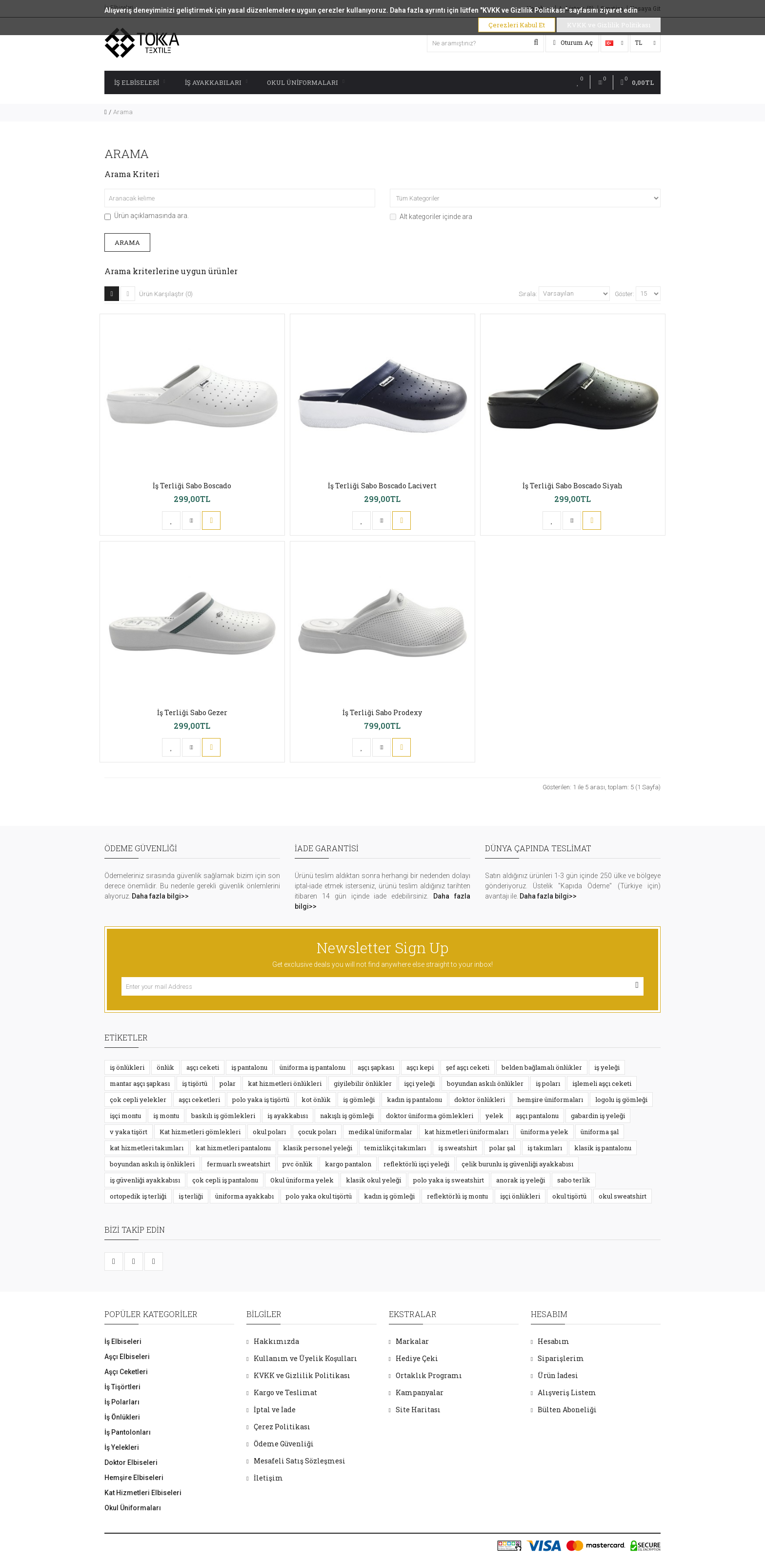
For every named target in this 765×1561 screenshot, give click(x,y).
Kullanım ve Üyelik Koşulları (305, 1358)
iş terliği (191, 1196)
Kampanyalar (419, 1392)
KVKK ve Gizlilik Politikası (302, 1375)
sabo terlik (573, 1180)
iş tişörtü (194, 1083)
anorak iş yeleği (520, 1180)
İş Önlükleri (122, 1417)
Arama (123, 112)
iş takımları (544, 1147)
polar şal (502, 1147)
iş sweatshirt (457, 1147)
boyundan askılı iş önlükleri (152, 1164)
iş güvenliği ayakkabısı (145, 1180)
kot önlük (316, 1099)
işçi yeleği (419, 1083)
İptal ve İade (275, 1409)
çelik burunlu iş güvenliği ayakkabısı (517, 1164)
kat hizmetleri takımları (146, 1147)
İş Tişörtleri (122, 1387)
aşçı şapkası (376, 1067)
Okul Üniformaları (305, 82)
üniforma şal (600, 1131)
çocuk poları (317, 1131)
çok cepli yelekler (138, 1099)
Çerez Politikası (282, 1426)
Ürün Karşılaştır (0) (166, 294)
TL (645, 42)
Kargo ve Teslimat (285, 1392)
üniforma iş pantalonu (312, 1067)
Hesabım (553, 1341)
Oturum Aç (573, 42)
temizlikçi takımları (395, 1147)
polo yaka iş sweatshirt (448, 1180)
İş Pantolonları (127, 1432)
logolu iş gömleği (621, 1099)
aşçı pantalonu (537, 1115)
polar (228, 1083)
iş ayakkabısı (287, 1115)
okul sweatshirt (622, 1196)
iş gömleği (359, 1099)
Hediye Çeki (417, 1358)
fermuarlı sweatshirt (238, 1164)
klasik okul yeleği (373, 1180)
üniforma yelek (544, 1131)
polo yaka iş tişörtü (260, 1099)
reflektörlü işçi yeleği (416, 1164)
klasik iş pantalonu (602, 1147)
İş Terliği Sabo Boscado (192, 485)
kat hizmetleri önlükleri (285, 1083)
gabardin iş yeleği (598, 1115)
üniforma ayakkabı (244, 1196)
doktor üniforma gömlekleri (429, 1115)
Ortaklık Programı (429, 1375)
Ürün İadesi (558, 1375)
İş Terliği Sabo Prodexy (382, 712)
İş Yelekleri (121, 1447)
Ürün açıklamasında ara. (146, 216)
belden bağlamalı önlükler (542, 1067)
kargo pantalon (348, 1164)
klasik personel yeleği (317, 1147)
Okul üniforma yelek (302, 1180)
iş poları (548, 1083)
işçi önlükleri (520, 1196)
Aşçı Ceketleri (126, 1372)
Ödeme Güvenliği (284, 1443)
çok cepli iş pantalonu (225, 1180)
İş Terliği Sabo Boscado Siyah (573, 485)
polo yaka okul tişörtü (319, 1196)
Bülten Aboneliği (567, 1409)
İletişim (268, 1477)
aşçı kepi (420, 1067)
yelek (494, 1115)
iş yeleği (607, 1067)
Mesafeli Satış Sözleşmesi (299, 1460)
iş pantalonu (249, 1067)
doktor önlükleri (479, 1099)
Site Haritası (418, 1409)
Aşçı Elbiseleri (127, 1357)
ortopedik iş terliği (138, 1196)
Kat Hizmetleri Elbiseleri (142, 1493)
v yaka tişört (128, 1131)
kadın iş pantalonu (414, 1099)
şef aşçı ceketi (467, 1067)
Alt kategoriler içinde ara (431, 216)
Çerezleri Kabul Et (516, 24)
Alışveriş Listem (567, 1392)
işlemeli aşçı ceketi (601, 1083)
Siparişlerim (561, 1358)
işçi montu (125, 1115)
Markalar (412, 1341)
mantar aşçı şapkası (140, 1083)
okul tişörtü (569, 1196)
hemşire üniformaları (550, 1099)
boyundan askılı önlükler (485, 1083)
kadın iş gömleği (389, 1196)
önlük (165, 1067)
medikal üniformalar (380, 1131)
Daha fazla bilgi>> (160, 896)
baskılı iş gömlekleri (223, 1115)
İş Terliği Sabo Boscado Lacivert (382, 485)
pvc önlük (297, 1164)
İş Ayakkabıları (216, 82)
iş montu (166, 1115)
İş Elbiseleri (139, 82)
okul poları (269, 1131)
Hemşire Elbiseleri (133, 1477)
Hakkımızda (276, 1341)
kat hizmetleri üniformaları (466, 1131)
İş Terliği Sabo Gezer (192, 712)
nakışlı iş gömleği (347, 1115)
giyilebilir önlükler (363, 1083)
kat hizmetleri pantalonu (233, 1147)
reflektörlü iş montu (457, 1196)
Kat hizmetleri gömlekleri (200, 1131)
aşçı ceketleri (199, 1099)
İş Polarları (122, 1402)
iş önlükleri (127, 1067)
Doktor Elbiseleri (131, 1462)
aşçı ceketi (202, 1067)
